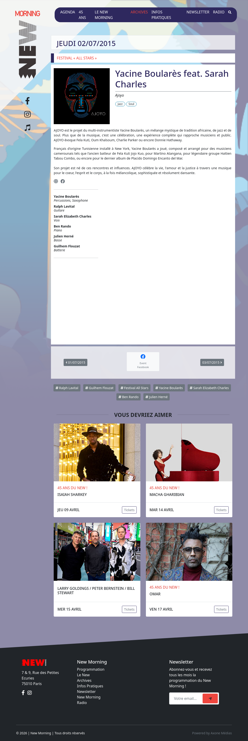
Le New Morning (104, 14)
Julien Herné (156, 397)
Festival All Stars (134, 388)
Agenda (67, 12)
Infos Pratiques (90, 686)
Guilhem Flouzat (99, 388)
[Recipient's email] (186, 698)
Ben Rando (128, 397)
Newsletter (197, 12)
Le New (83, 674)
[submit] (210, 698)
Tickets (129, 510)
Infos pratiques (161, 14)
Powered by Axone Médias (212, 733)
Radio (218, 12)
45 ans (82, 14)
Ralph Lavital (67, 388)
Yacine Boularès (169, 388)
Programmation (90, 669)
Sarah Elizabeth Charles (209, 388)
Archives (139, 12)
